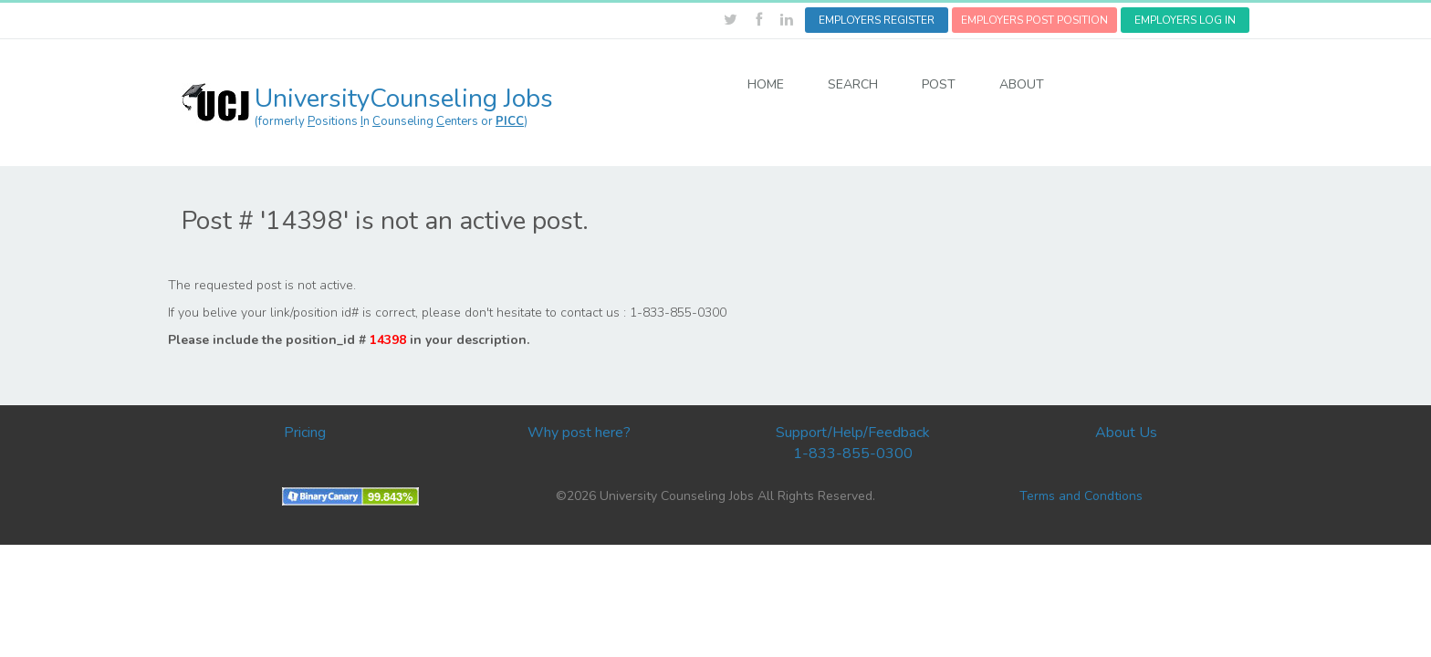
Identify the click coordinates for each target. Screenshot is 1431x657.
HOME (765, 84)
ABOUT (1021, 84)
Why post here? (579, 432)
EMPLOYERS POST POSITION (1034, 20)
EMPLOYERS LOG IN (1185, 20)
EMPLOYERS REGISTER (877, 20)
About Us (1126, 432)
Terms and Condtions (1081, 496)
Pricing (305, 432)
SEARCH (853, 84)
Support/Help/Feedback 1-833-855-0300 (853, 443)
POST (939, 84)
